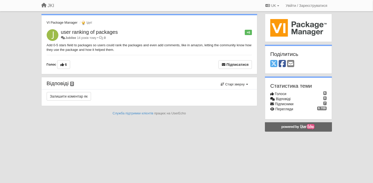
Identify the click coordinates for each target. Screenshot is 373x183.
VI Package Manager (62, 22)
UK (272, 6)
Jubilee (70, 38)
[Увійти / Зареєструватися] (306, 5)
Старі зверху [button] (234, 84)
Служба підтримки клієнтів (133, 113)
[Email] (290, 63)
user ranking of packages (89, 32)
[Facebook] (282, 63)
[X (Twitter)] (273, 63)
